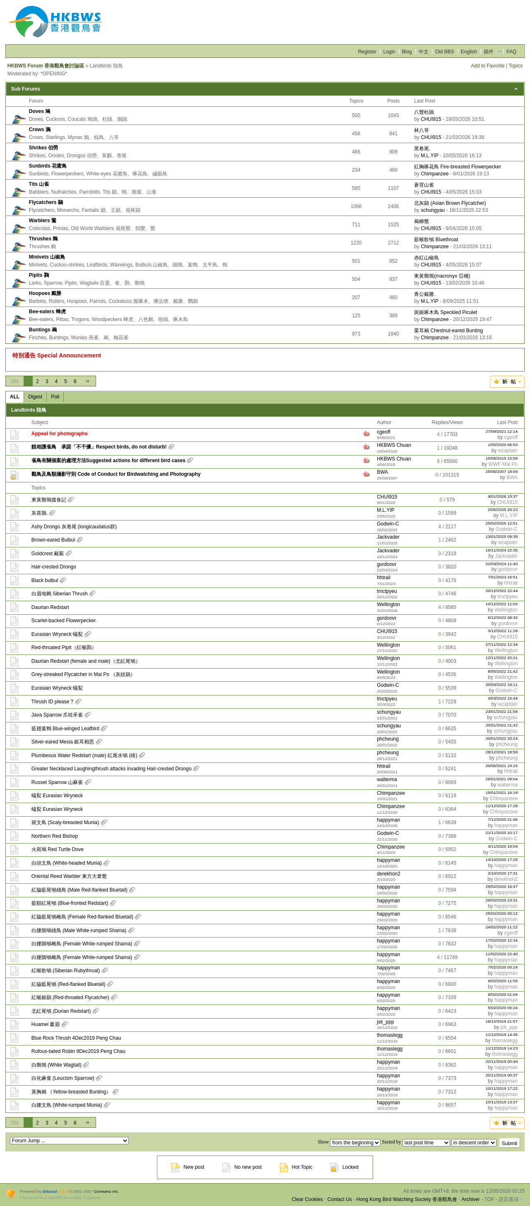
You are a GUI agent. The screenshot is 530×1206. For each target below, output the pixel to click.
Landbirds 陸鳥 (28, 410)
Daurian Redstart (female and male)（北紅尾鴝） (85, 661)
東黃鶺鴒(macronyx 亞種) (442, 276)
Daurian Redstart (50, 607)
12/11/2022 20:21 (502, 657)
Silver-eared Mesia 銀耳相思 (62, 742)
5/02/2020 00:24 (503, 1007)
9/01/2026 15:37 (503, 496)
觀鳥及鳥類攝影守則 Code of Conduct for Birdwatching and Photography (116, 474)
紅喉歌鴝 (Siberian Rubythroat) (65, 970)
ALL (14, 397)
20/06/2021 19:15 (502, 765)
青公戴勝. (424, 294)
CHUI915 (431, 119)
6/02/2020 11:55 (503, 980)
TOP (489, 1199)
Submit (509, 1143)
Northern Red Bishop (54, 836)
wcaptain (508, 450)
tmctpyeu (387, 591)
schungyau (433, 210)
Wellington (388, 604)
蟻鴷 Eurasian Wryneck (57, 795)
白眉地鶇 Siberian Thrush (59, 594)
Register (367, 52)
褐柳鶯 (421, 221)
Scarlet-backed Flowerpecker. (64, 620)
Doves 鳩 (39, 111)
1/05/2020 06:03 (503, 444)
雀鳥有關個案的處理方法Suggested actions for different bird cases (108, 460)
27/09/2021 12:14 (502, 431)
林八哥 (421, 130)
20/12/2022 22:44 (502, 590)
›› (87, 381)
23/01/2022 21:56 (502, 711)
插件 (489, 52)
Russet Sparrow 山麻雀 (57, 782)
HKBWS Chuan (394, 445)
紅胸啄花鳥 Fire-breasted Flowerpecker (457, 167)
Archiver (471, 1199)
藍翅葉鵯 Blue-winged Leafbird (65, 728)
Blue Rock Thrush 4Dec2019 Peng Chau (76, 1038)
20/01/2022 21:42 (502, 725)
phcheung (388, 739)
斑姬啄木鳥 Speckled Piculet (445, 312)
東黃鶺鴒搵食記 (48, 500)
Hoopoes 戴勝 (45, 293)
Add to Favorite (487, 66)
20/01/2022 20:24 (502, 738)
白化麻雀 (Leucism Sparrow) (62, 1078)
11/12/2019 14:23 (502, 1048)
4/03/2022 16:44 (503, 698)
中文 (424, 52)
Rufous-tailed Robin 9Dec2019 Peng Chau (78, 1051)
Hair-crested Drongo (53, 567)
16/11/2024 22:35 (502, 550)
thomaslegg (389, 1035)
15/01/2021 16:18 (502, 792)
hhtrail (383, 577)
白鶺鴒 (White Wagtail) (56, 1065)
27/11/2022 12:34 (502, 644)
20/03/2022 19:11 (502, 684)
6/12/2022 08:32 (503, 617)
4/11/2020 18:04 (503, 846)
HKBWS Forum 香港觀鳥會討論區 (45, 66)
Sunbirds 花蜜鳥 (48, 166)
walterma (387, 779)
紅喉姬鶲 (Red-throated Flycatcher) (70, 997)
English (469, 52)
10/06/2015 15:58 (502, 458)
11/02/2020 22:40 (502, 954)
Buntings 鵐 (43, 330)
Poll (55, 397)
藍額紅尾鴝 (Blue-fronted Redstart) (69, 903)
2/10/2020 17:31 (503, 873)
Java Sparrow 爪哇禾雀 (57, 715)
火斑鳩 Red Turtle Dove (57, 849)
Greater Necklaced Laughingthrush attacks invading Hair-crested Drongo (111, 769)
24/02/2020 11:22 (502, 927)
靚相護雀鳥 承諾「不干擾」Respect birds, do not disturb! (99, 447)
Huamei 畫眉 (45, 1024)
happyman (388, 820)
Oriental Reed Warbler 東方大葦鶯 (69, 876)
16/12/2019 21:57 (502, 1021)
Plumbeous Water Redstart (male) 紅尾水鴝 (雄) (84, 755)
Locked (344, 1167)
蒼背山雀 (424, 185)
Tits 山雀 (39, 184)
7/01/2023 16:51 (503, 577)
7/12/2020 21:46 (503, 819)
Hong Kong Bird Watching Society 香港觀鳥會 (406, 1199)
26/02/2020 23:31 (502, 900)
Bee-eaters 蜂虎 (47, 311)
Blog (407, 52)
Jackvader (388, 537)
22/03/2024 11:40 (502, 563)
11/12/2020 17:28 (502, 805)
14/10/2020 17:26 (502, 859)
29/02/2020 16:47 (502, 886)
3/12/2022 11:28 (503, 630)
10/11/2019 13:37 (502, 1102)
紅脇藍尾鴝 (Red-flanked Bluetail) (68, 984)
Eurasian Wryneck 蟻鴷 (57, 634)
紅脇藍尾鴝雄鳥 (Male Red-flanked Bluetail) (79, 890)
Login (389, 52)
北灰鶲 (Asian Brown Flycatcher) (450, 203)
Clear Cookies (307, 1199)
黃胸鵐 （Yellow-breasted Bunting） (71, 1092)
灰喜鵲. (39, 513)
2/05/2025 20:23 (503, 509)
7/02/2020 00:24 (503, 967)
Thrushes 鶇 (43, 239)
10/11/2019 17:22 (502, 1088)
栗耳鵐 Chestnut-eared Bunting (448, 330)
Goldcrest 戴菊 (47, 553)
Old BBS (444, 52)
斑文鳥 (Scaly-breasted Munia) (65, 822)
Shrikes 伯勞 (43, 148)
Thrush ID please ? (52, 702)
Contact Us (339, 1199)
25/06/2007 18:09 (502, 471)
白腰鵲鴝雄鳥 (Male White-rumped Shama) (78, 930)
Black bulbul (44, 580)
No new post (242, 1167)
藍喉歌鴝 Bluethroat (436, 239)
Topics (515, 66)
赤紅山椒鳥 (426, 258)
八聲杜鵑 (424, 112)
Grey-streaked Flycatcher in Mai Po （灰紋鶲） (83, 674)
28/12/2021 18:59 (502, 752)
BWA (382, 472)
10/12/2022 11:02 (502, 604)
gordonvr (386, 564)
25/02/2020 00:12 (502, 913)
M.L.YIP (429, 155)
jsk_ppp (385, 1022)
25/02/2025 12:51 (502, 523)
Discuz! (50, 1191)
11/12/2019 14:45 (502, 1034)
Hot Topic (296, 1167)
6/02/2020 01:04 (503, 994)
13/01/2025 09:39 (502, 536)
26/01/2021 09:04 (502, 779)
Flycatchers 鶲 (46, 202)
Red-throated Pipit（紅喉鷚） (63, 647)
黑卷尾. (422, 148)
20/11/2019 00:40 (502, 1061)
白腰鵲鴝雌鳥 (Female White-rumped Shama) (81, 944)
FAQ (511, 52)
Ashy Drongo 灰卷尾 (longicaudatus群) (74, 527)
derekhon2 (388, 874)
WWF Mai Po (503, 464)
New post (187, 1167)
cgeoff (383, 432)
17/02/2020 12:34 (502, 940)
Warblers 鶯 (42, 220)
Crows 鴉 (40, 129)
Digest (35, 397)
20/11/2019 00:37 (502, 1075)
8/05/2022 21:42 (503, 671)
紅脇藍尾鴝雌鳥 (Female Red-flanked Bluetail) (82, 917)
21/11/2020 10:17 (502, 832)
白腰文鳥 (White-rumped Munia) (66, 1105)
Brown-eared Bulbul (53, 540)
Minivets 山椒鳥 (47, 257)
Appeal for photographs (59, 433)
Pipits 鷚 (39, 275)
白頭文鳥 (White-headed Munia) (66, 863)
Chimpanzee (434, 174)
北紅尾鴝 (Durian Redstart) (61, 1011)
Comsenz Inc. (106, 1191)
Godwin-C (388, 524)
